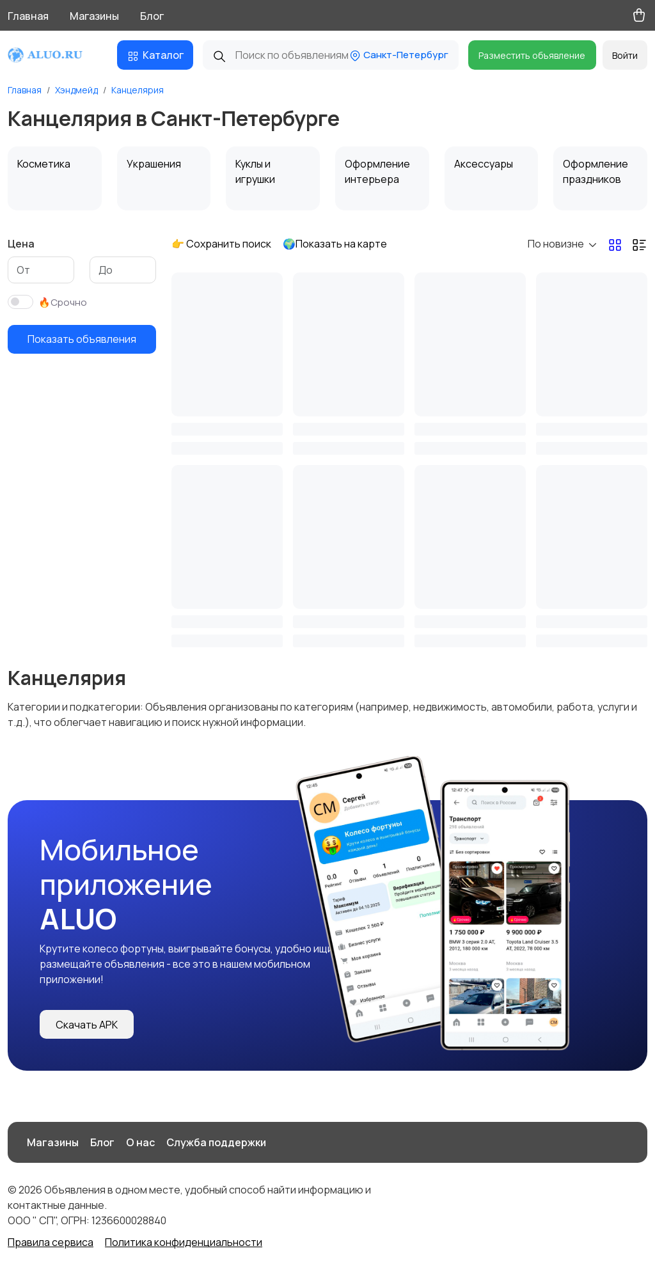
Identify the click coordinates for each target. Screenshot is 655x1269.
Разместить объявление (531, 55)
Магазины (94, 16)
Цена (21, 244)
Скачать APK (87, 1025)
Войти (625, 55)
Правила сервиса (50, 1242)
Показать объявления (82, 339)
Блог (152, 16)
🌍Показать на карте (335, 244)
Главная (28, 16)
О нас (140, 1142)
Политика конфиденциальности (183, 1242)
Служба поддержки (216, 1142)
